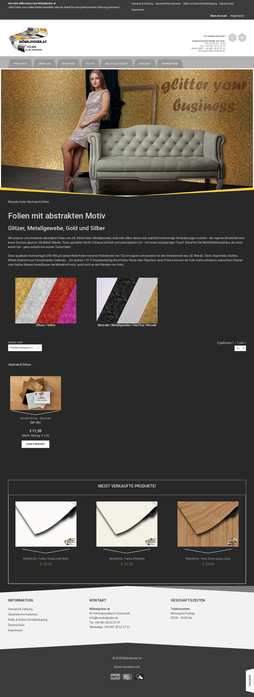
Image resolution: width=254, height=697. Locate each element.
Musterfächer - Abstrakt (36, 418)
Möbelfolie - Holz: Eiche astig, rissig (208, 558)
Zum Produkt (35, 444)
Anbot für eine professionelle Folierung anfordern (91, 7)
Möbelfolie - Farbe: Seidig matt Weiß (46, 558)
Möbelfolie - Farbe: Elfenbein (127, 558)
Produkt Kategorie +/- (22, 347)
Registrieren (237, 15)
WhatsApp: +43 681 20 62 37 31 (208, 48)
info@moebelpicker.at (211, 51)
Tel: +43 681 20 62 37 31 (212, 46)
